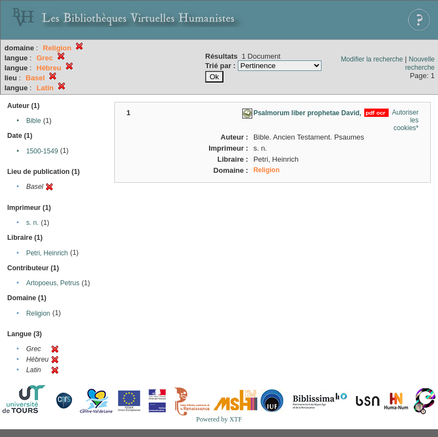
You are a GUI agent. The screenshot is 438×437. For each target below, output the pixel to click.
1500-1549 (42, 151)
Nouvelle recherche (420, 63)
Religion (38, 313)
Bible (33, 121)
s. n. (32, 223)
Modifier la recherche (372, 59)
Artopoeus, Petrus (52, 283)
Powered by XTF (219, 419)
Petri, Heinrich (47, 253)
